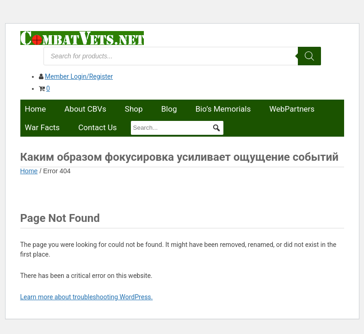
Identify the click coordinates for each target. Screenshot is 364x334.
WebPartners (292, 108)
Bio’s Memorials (223, 108)
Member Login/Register (79, 76)
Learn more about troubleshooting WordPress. (86, 297)
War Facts (42, 127)
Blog (169, 108)
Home (35, 108)
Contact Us (97, 127)
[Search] (309, 56)
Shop (134, 108)
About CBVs (85, 108)
